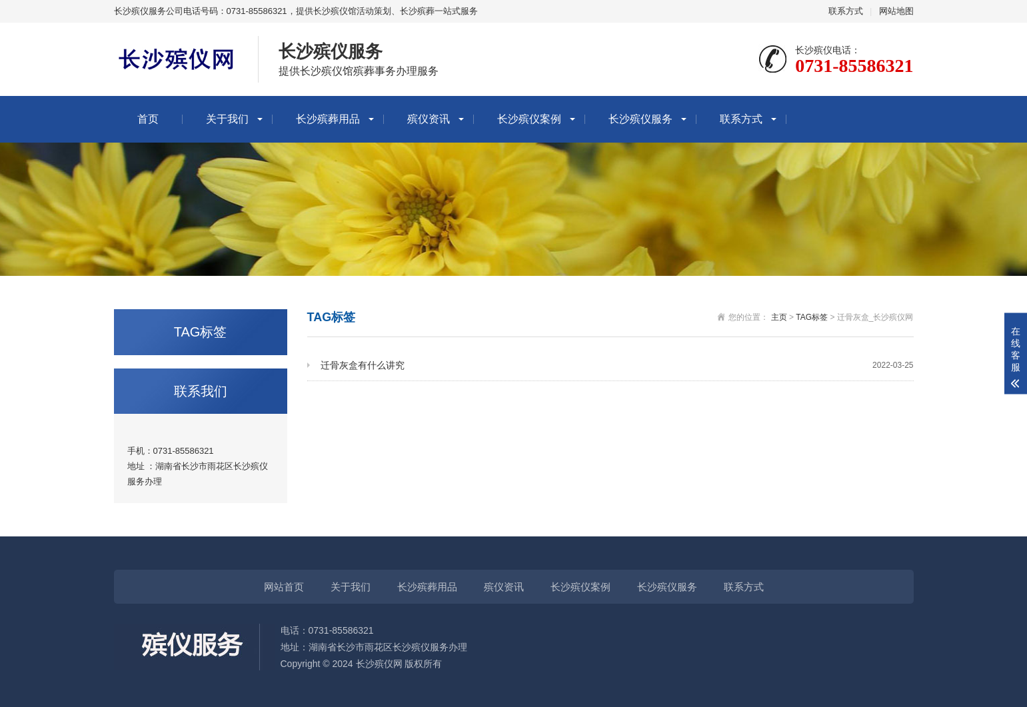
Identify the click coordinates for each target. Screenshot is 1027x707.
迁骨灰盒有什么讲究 (617, 365)
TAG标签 (812, 317)
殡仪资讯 (428, 119)
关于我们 (227, 119)
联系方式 (845, 11)
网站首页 (284, 586)
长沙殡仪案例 (529, 119)
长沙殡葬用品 (328, 119)
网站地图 (896, 11)
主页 (779, 317)
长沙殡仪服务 (640, 119)
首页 (148, 119)
